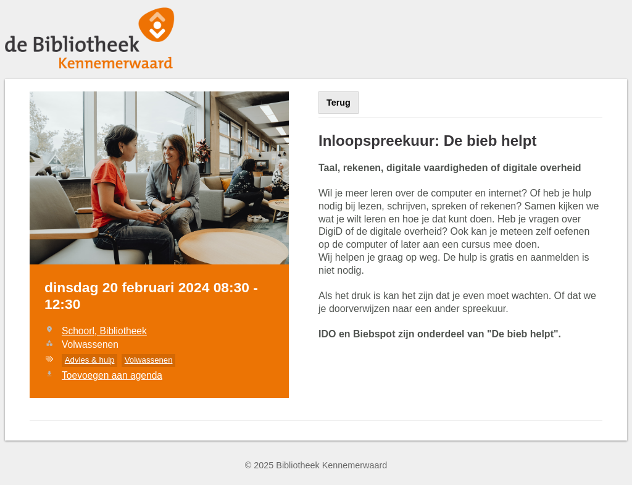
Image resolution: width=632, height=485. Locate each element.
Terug (338, 103)
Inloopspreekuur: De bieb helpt (427, 140)
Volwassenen (149, 360)
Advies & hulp (90, 360)
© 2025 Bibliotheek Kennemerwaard (316, 465)
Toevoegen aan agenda (112, 375)
